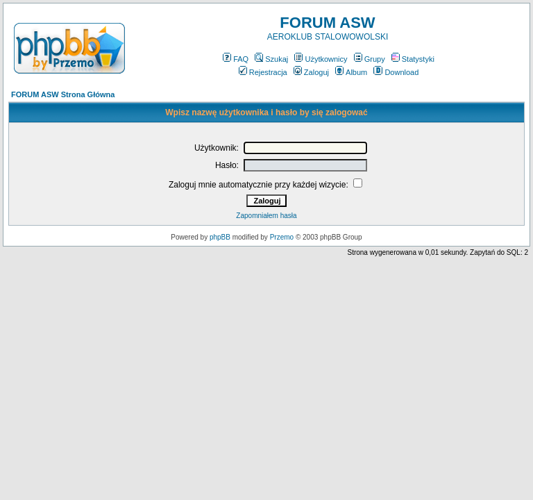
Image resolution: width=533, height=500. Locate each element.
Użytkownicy (320, 59)
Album (351, 72)
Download (395, 72)
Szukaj (271, 59)
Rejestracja (263, 72)
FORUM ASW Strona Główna (63, 94)
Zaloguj (311, 72)
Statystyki (412, 59)
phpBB (220, 237)
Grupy (369, 59)
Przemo (282, 237)
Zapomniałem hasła (266, 215)
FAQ (235, 59)
